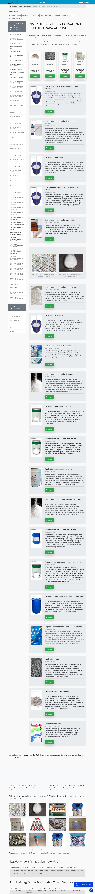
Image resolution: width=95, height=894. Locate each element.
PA (64, 888)
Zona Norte (25, 867)
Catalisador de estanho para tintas (16, 198)
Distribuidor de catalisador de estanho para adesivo (16, 239)
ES (20, 888)
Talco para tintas (14, 320)
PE (41, 888)
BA (45, 888)
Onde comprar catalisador (17, 144)
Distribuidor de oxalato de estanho (17, 73)
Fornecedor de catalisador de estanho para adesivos (16, 286)
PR (28, 888)
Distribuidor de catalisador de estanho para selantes (16, 245)
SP (24, 888)
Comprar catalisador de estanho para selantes (16, 269)
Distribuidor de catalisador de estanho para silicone (16, 252)
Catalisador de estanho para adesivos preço (16, 82)
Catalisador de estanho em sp (17, 56)
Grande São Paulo (58, 867)
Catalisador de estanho (46, 15)
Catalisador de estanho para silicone (16, 218)
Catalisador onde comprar (17, 159)
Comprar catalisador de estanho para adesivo (16, 264)
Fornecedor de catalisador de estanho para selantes (16, 292)
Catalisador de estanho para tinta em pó (16, 213)
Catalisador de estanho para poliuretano (16, 64)
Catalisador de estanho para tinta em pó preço (16, 87)
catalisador (56, 42)
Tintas (11, 327)
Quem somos (84, 2)
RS (36, 888)
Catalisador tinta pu (15, 141)
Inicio (42, 2)
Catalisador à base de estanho (30, 15)
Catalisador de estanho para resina (16, 228)
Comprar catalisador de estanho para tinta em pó (16, 274)
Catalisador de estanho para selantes (16, 208)
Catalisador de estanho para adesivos (16, 203)
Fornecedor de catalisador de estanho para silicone (16, 299)
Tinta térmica (13, 324)
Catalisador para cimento (17, 123)
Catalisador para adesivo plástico (16, 179)
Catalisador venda (15, 166)
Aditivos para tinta (15, 313)
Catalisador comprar (15, 155)
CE (49, 888)
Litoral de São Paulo (71, 867)
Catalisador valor (15, 120)
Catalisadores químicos (16, 60)
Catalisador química (15, 34)
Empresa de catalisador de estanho (63, 15)
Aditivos (12, 331)
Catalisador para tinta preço (16, 184)
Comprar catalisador (15, 112)
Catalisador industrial (15, 15)
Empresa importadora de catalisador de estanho (16, 233)
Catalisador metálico (15, 175)
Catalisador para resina (16, 69)
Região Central (15, 867)
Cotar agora (35, 76)
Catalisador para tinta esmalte (16, 136)
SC (32, 888)
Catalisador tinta (14, 100)
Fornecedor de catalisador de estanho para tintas (16, 280)
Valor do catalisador (16, 116)
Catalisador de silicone (16, 152)
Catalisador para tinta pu (16, 18)
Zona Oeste (33, 867)
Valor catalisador (15, 163)
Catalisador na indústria (16, 78)
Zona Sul (41, 867)
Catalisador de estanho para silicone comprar (16, 96)
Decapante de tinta (15, 316)
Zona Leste (49, 867)
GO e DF (55, 888)
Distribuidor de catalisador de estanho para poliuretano (16, 258)
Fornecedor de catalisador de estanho (16, 38)
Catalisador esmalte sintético (15, 128)
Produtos (61, 2)
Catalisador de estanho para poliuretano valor (16, 104)
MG (16, 888)
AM (60, 888)
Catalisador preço (15, 43)
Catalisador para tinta (16, 52)
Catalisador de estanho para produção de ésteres (17, 223)
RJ (11, 888)
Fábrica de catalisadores (16, 109)
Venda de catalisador (15, 148)
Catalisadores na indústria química (17, 171)
